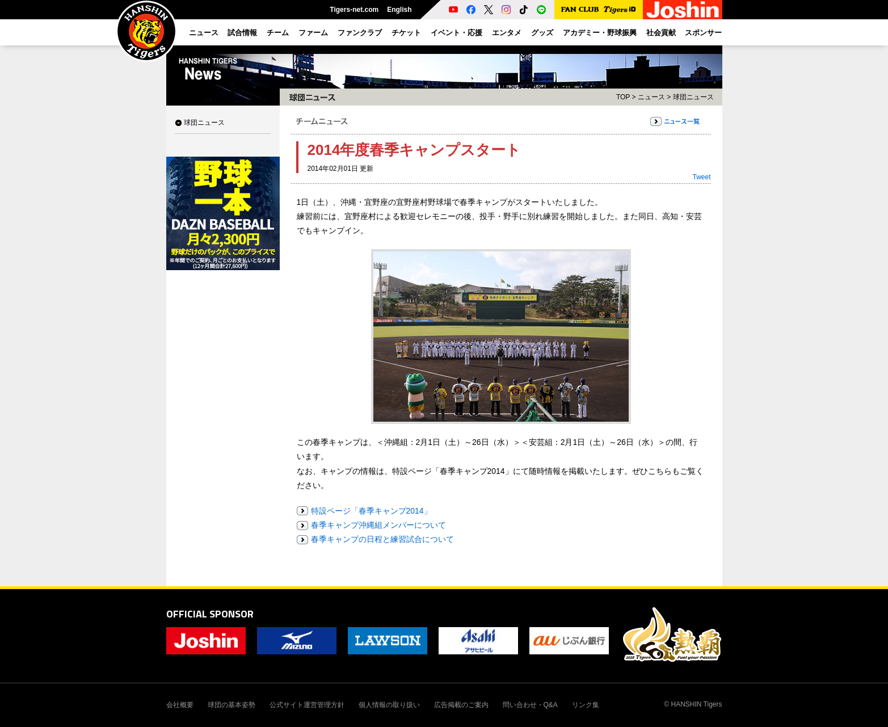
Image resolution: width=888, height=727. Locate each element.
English (399, 10)
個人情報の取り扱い (389, 705)
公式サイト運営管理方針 (307, 705)
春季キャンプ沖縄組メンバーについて (378, 525)
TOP (623, 97)
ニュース (651, 97)
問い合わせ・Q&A (530, 705)
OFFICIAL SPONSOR (210, 613)
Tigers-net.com (354, 10)
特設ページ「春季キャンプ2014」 (371, 510)
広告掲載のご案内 (461, 705)
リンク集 (585, 705)
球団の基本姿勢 (231, 705)
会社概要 (179, 705)
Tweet (701, 177)
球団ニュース (204, 123)
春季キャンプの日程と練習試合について (382, 539)
